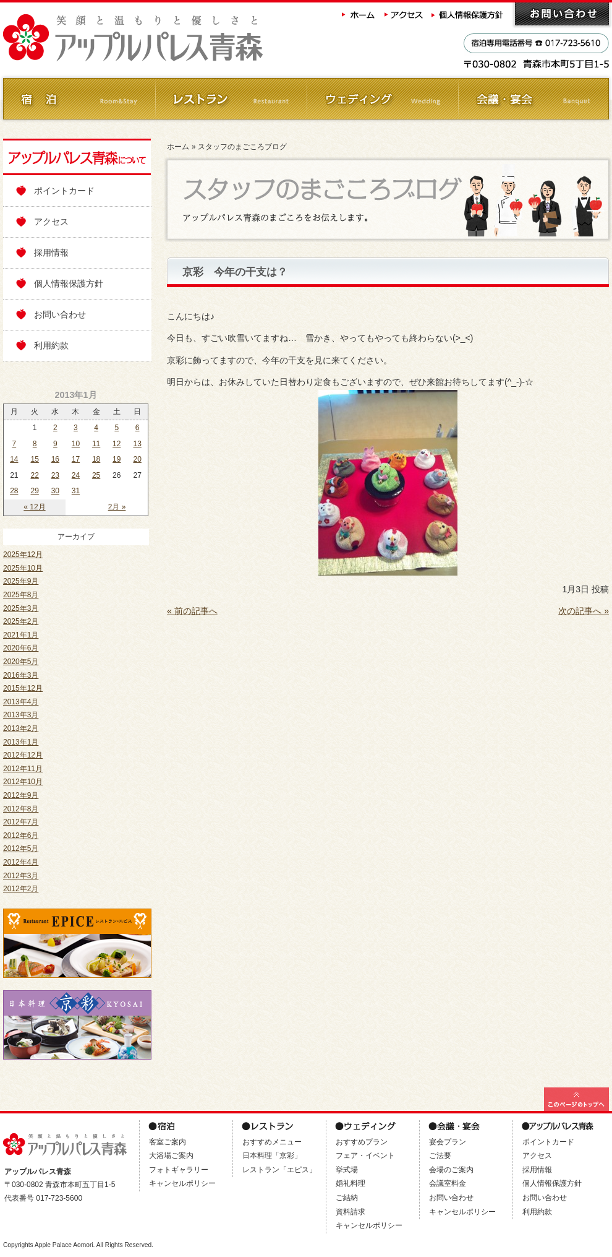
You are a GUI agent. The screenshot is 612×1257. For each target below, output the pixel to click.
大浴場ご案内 (171, 1155)
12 (117, 443)
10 (76, 443)
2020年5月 (20, 661)
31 (76, 490)
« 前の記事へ (192, 611)
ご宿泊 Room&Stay (79, 98)
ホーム (358, 13)
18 (96, 459)
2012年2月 (20, 888)
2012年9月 (20, 795)
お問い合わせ (562, 13)
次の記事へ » (583, 611)
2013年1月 (20, 742)
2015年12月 (23, 688)
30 (55, 490)
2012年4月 (20, 862)
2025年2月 (20, 621)
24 (76, 475)
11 (96, 443)
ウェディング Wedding (381, 98)
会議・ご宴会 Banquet (533, 98)
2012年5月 (20, 848)
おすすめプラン (362, 1142)
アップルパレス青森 (167, 38)
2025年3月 (20, 608)
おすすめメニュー (272, 1142)
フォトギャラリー (178, 1169)
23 (55, 475)
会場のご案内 (451, 1169)
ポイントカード (64, 191)
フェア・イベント (365, 1155)
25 (96, 475)
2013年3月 (20, 715)
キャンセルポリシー (182, 1183)
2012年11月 (23, 768)
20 (137, 459)
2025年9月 (20, 581)
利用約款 (51, 345)
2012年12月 (23, 755)
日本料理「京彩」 (272, 1155)
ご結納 (347, 1197)
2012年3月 (20, 875)
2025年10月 (23, 568)
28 (14, 490)
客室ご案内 (167, 1142)
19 (117, 459)
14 (14, 459)
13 (137, 443)
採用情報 (51, 252)
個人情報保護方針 (468, 13)
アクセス (404, 13)
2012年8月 (20, 809)
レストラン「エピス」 (279, 1169)
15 (35, 459)
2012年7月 (20, 822)
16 (55, 459)
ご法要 (440, 1155)
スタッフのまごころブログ (242, 146)
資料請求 (350, 1211)
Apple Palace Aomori (64, 1245)
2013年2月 (20, 728)
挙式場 (347, 1169)
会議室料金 (447, 1183)
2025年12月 (23, 554)
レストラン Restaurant (230, 98)
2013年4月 (20, 702)
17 (76, 459)
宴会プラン (447, 1142)
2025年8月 (20, 594)
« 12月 (34, 507)
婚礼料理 (350, 1183)
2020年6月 (20, 648)
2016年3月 (20, 675)
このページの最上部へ (576, 1099)
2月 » (117, 507)
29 (35, 490)
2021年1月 (20, 635)
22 (35, 475)
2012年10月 (23, 781)
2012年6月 (20, 835)
